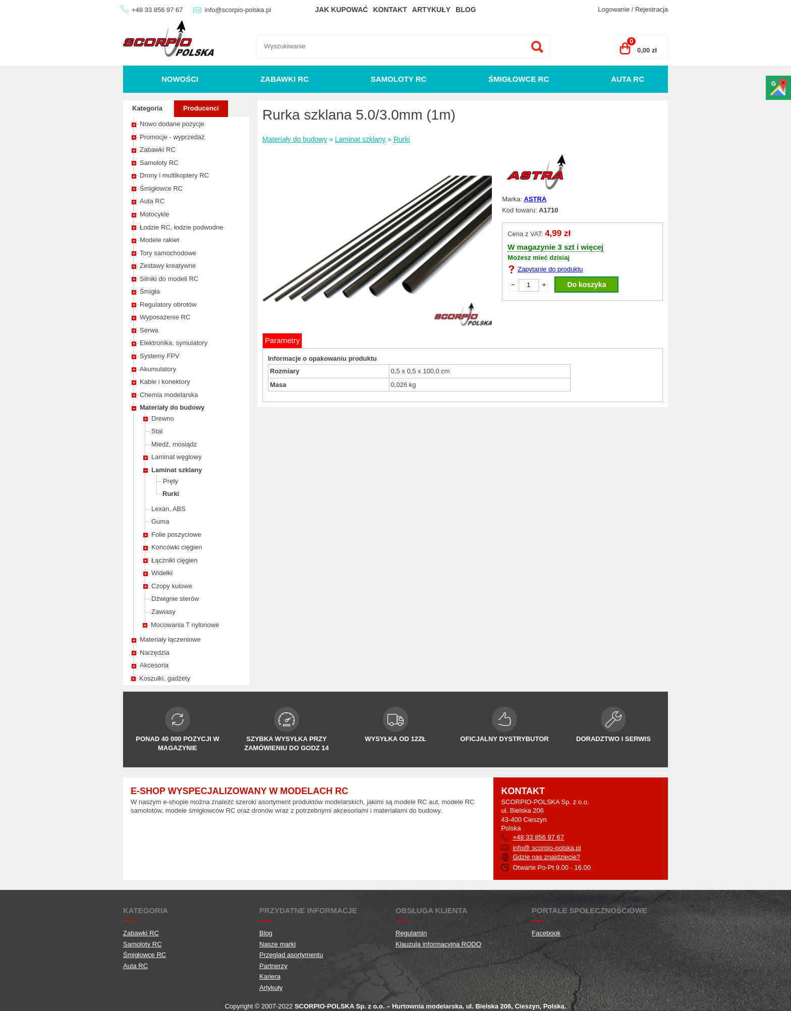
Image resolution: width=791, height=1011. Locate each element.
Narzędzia (155, 652)
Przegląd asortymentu (291, 955)
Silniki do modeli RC (169, 279)
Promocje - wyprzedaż (172, 137)
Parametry (282, 340)
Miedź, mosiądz (174, 444)
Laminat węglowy (176, 457)
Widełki (162, 573)
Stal (156, 431)
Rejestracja (651, 9)
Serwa (149, 330)
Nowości (179, 79)
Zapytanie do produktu (550, 269)
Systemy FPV (160, 356)
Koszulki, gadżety (164, 678)
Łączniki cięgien (174, 560)
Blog (466, 10)
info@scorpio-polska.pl (238, 10)
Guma (160, 521)
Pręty (170, 481)
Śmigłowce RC (518, 79)
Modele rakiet (159, 240)
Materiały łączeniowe (170, 639)
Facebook (546, 933)
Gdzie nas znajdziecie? (546, 857)
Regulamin (411, 933)
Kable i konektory (165, 381)
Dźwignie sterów (175, 598)
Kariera (269, 976)
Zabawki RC (284, 79)
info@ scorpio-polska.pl (547, 848)
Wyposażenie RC (165, 317)
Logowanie (614, 9)
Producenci (201, 108)
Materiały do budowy (172, 407)
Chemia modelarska (169, 395)
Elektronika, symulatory (173, 343)
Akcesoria (154, 665)
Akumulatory (158, 369)
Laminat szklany (176, 470)
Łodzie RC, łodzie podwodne (181, 227)
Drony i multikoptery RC (174, 175)
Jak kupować (341, 10)
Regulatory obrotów (168, 304)
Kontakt (390, 10)
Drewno (162, 418)
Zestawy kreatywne (168, 265)
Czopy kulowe (171, 586)
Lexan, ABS (168, 509)
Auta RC (627, 79)
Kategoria (147, 108)
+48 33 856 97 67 (157, 10)
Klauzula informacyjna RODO (438, 944)
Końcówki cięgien (176, 547)
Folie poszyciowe (176, 534)
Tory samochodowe (168, 253)
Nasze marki (277, 944)
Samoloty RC (399, 79)
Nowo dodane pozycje (172, 124)
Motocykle (155, 214)
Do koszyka (586, 284)
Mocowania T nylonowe (185, 625)
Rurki (170, 493)
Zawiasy (163, 611)
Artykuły (431, 10)
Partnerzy (273, 966)
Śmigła (150, 291)
